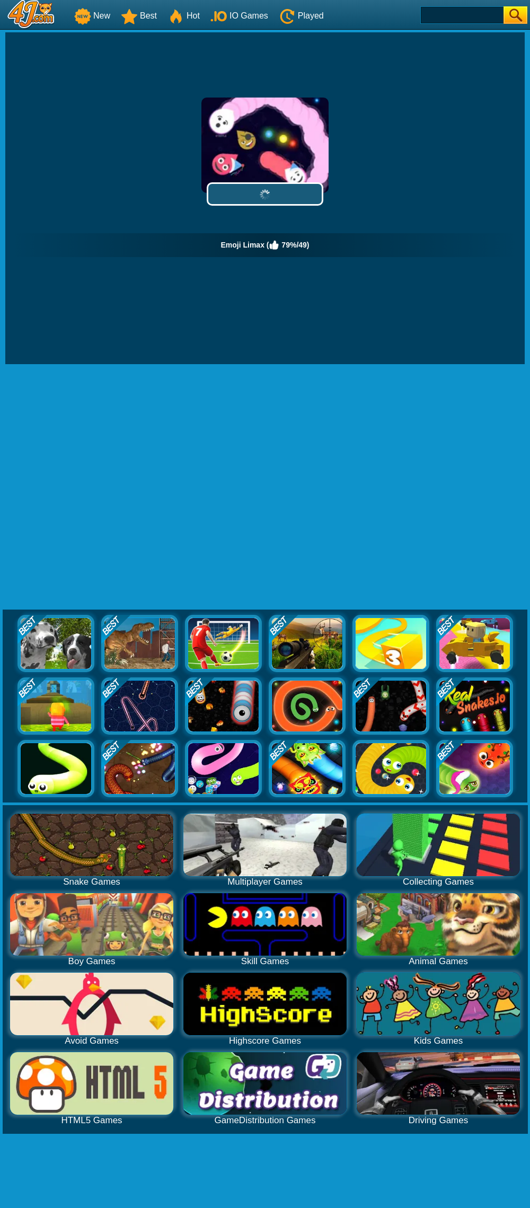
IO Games (239, 15)
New (92, 15)
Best (139, 15)
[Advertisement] (118, 487)
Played (301, 15)
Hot (183, 15)
